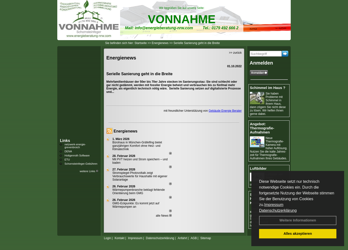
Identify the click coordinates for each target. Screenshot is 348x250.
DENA (68, 151)
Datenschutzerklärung (278, 210)
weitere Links (89, 171)
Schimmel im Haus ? (267, 88)
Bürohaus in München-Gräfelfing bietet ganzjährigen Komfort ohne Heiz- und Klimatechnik (137, 146)
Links (65, 141)
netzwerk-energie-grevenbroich (75, 146)
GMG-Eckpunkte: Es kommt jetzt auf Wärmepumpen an (135, 205)
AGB (194, 238)
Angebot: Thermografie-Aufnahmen (262, 128)
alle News (164, 215)
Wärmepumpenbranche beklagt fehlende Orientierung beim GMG (138, 191)
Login (107, 238)
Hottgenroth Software (77, 155)
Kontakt (119, 238)
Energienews (126, 131)
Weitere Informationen (297, 220)
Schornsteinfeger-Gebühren (81, 163)
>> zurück (235, 52)
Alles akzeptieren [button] (297, 233)
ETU (67, 159)
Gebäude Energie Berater (225, 110)
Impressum (273, 205)
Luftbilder (258, 168)
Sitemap (205, 238)
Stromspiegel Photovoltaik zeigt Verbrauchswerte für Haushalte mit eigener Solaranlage (139, 176)
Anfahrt (182, 238)
